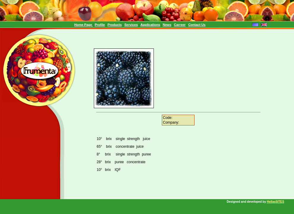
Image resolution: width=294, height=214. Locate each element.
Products (115, 24)
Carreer (180, 24)
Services (131, 24)
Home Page (83, 24)
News (167, 24)
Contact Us (197, 24)
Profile (100, 24)
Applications (150, 24)
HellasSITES (275, 201)
